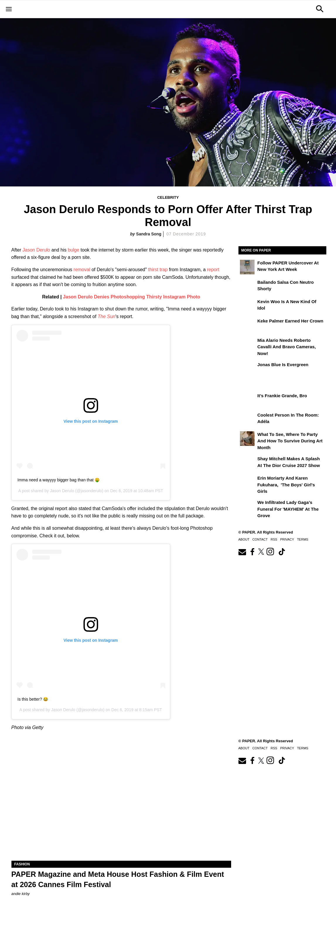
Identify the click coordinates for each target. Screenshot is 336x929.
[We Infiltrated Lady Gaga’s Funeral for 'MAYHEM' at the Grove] (247, 506)
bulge (73, 249)
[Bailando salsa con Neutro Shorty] (247, 286)
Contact (259, 539)
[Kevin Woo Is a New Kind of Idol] (247, 305)
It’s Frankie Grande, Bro (282, 395)
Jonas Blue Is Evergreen (282, 364)
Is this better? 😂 (33, 699)
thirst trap (158, 269)
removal (82, 269)
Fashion (22, 864)
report (213, 269)
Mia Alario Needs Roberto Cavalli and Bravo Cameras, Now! (286, 347)
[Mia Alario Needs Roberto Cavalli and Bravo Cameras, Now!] (247, 344)
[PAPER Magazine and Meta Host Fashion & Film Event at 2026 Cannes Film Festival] (121, 806)
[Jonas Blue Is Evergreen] (247, 368)
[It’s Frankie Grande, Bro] (247, 400)
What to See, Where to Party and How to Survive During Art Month (290, 441)
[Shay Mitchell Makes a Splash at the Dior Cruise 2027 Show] (247, 463)
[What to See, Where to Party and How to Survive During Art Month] (247, 438)
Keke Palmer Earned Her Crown (290, 320)
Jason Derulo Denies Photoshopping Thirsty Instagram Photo (131, 296)
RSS (274, 539)
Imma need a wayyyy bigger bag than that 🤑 (59, 480)
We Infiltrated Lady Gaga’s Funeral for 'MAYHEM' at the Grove (288, 509)
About (244, 539)
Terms (302, 539)
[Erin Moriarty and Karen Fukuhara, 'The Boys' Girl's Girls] (247, 482)
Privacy (287, 539)
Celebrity (168, 197)
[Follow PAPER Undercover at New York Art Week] (247, 267)
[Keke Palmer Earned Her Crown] (247, 325)
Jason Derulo (36, 249)
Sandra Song (148, 234)
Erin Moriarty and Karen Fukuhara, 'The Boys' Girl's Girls (286, 484)
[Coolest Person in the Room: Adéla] (247, 419)
